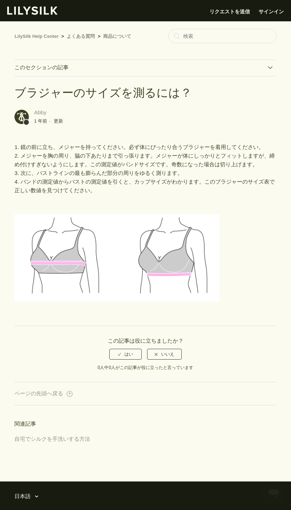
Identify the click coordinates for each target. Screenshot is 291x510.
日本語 (23, 496)
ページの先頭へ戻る (43, 393)
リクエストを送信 (230, 11)
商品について (117, 36)
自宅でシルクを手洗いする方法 (52, 439)
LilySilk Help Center (36, 36)
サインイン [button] (271, 11)
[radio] (125, 354)
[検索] (222, 36)
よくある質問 (81, 36)
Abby (40, 112)
